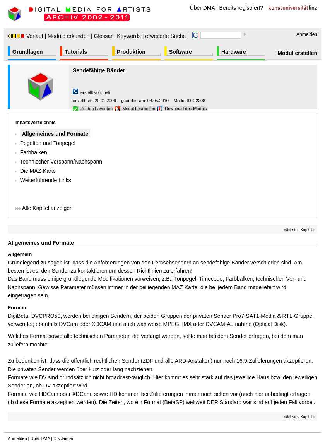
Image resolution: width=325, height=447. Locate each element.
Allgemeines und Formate (55, 134)
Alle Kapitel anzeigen (44, 208)
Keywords (128, 36)
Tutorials (76, 52)
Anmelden (306, 34)
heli (106, 92)
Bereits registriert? (241, 8)
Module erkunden (68, 36)
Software (180, 52)
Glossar (103, 36)
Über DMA (202, 8)
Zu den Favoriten (96, 108)
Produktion (131, 52)
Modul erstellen (297, 53)
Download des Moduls (186, 108)
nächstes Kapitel (299, 230)
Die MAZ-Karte (38, 171)
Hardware (233, 52)
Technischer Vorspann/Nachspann (61, 162)
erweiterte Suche (165, 36)
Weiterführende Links (45, 180)
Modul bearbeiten (138, 108)
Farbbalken (33, 152)
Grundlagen (27, 52)
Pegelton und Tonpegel (47, 143)
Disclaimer (63, 438)
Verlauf (25, 36)
